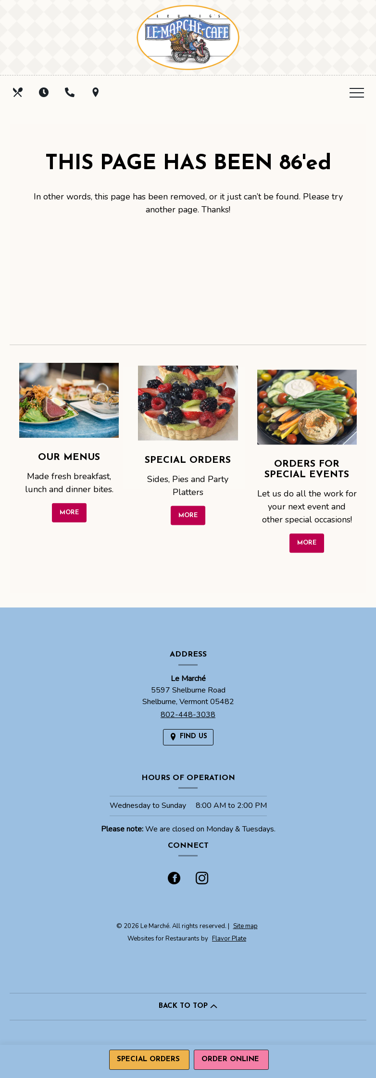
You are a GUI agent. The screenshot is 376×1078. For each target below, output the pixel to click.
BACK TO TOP (188, 1006)
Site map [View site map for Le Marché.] (245, 926)
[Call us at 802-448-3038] (70, 92)
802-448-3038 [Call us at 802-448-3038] (188, 714)
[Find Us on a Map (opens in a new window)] (96, 92)
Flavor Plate (229, 938)
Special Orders (148, 1059)
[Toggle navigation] (357, 92)
